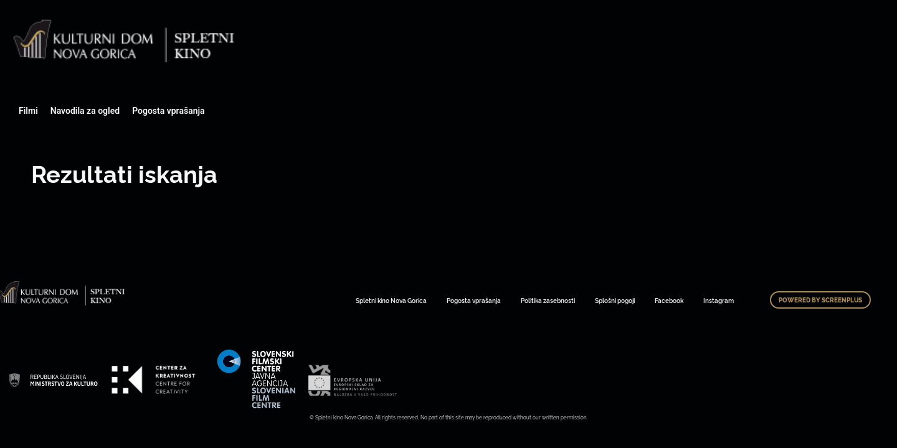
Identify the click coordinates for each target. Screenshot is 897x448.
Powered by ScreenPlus (820, 300)
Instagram (718, 300)
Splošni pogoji (615, 300)
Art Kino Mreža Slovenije (53, 379)
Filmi (28, 111)
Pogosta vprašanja (168, 111)
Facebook (669, 300)
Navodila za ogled (85, 111)
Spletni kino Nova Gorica (391, 300)
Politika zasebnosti (548, 300)
